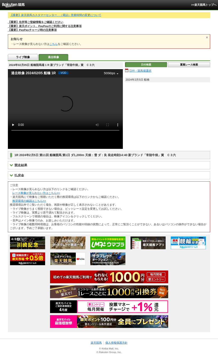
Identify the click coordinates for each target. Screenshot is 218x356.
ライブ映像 (23, 57)
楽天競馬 (96, 342)
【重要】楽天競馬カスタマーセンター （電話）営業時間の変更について (55, 15)
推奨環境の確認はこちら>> (29, 200)
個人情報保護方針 (116, 342)
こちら (53, 44)
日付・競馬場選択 (140, 70)
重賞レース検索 (189, 64)
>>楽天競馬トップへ (204, 4)
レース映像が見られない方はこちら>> (36, 193)
